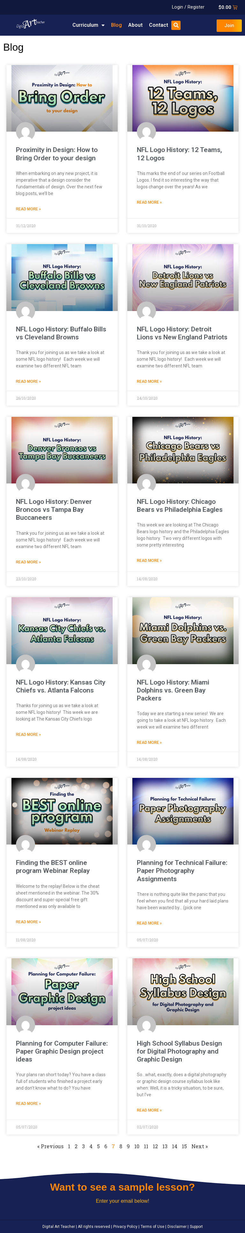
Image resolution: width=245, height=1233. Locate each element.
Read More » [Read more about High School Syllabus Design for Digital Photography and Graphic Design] (149, 1110)
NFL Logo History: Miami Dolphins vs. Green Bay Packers (173, 690)
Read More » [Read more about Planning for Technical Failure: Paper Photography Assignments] (149, 923)
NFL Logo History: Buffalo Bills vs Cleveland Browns (61, 333)
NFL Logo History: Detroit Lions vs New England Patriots (182, 333)
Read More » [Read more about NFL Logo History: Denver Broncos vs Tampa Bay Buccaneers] (28, 562)
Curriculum (88, 25)
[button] (176, 25)
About (135, 25)
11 (146, 1146)
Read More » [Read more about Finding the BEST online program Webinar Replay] (28, 922)
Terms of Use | (153, 1226)
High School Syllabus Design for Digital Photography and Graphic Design (179, 1051)
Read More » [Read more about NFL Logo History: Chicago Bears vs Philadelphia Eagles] (149, 560)
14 (174, 1146)
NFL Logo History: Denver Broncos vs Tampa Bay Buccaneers (54, 509)
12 (155, 1146)
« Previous (50, 1146)
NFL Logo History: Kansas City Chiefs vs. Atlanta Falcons (60, 686)
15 (184, 1146)
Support (196, 1226)
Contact (158, 25)
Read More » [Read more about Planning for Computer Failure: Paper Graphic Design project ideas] (28, 1103)
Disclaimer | (178, 1226)
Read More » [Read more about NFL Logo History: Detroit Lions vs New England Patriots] (149, 381)
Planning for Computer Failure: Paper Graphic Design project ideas (62, 1051)
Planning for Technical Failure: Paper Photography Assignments (182, 870)
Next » (199, 1146)
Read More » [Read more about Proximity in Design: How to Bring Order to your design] (28, 209)
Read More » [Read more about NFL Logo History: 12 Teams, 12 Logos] (149, 202)
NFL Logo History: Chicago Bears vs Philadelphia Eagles (180, 505)
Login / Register (188, 7)
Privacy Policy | (125, 1226)
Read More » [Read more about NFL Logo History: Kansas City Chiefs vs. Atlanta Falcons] (28, 734)
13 (164, 1146)
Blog (116, 25)
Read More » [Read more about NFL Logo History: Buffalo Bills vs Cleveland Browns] (28, 381)
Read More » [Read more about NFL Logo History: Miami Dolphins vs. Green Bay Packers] (149, 742)
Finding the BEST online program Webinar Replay (53, 866)
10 (136, 1146)
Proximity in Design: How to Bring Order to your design (57, 154)
